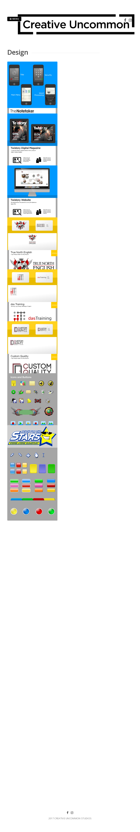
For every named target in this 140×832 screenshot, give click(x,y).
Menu (14, 18)
